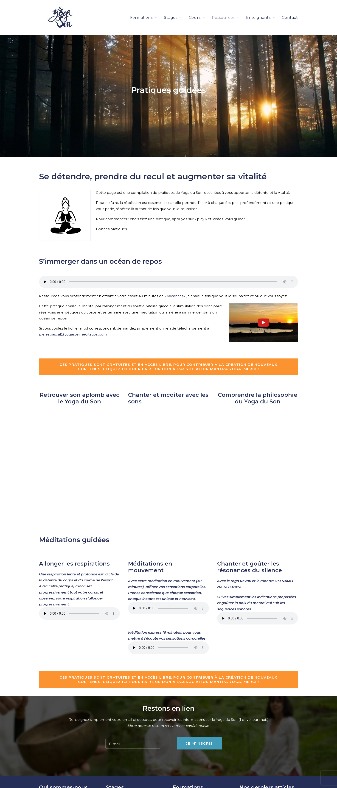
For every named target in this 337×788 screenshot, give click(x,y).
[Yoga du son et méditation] (52, 11)
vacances (175, 269)
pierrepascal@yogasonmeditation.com (73, 308)
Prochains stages (120, 773)
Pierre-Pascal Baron (56, 785)
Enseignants (260, 11)
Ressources (225, 11)
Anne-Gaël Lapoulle (56, 779)
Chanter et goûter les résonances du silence (249, 540)
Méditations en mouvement (150, 540)
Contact (290, 11)
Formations (143, 11)
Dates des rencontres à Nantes (200, 785)
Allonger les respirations (74, 537)
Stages (172, 11)
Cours (197, 11)
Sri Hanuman (50, 773)
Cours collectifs (119, 779)
